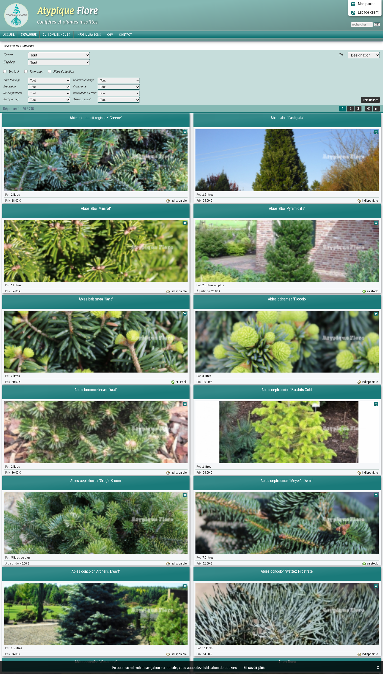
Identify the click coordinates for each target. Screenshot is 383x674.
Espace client (365, 12)
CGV (110, 34)
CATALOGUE (28, 34)
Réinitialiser (370, 100)
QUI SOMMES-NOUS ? (57, 34)
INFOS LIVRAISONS (89, 34)
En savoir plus (253, 667)
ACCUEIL (9, 34)
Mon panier (363, 3)
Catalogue (28, 46)
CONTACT (125, 34)
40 (368, 109)
